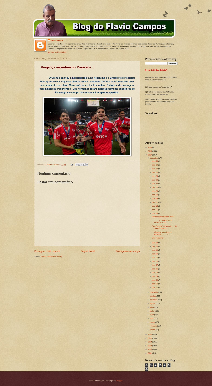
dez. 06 (155, 269)
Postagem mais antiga (128, 251)
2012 (150, 349)
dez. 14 (155, 214)
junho (152, 311)
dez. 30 (155, 161)
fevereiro (153, 326)
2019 (150, 147)
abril (152, 318)
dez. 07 (155, 265)
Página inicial (88, 251)
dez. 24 (155, 176)
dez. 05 (155, 272)
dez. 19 (155, 195)
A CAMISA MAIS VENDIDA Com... (162, 221)
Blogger (119, 381)
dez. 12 (155, 246)
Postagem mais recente (47, 251)
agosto (153, 303)
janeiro (153, 330)
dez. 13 (155, 243)
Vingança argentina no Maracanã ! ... (162, 233)
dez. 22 (155, 184)
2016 (150, 334)
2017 (150, 155)
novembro (154, 292)
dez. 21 (155, 187)
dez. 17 (155, 202)
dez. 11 (155, 250)
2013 (150, 346)
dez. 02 (155, 284)
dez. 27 (155, 169)
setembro (154, 300)
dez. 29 (155, 165)
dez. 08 (155, 261)
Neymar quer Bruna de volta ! (163, 217)
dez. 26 (155, 172)
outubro (153, 296)
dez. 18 (155, 199)
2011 (150, 353)
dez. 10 (155, 254)
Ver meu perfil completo (57, 52)
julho (152, 307)
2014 (150, 342)
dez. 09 (155, 258)
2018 (150, 151)
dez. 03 (155, 280)
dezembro (154, 158)
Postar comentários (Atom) (51, 257)
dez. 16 (155, 206)
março (152, 322)
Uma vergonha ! (158, 238)
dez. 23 (155, 180)
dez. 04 (155, 276)
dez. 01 (155, 287)
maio (152, 315)
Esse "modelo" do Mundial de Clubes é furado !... (164, 227)
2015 (150, 338)
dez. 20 (155, 191)
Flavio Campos (57, 40)
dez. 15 (155, 210)
